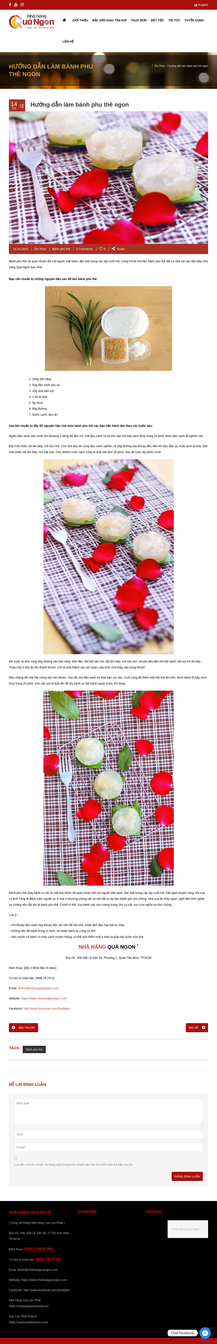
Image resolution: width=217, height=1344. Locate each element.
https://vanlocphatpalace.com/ (28, 1322)
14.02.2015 (20, 249)
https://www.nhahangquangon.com (44, 998)
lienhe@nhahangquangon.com (38, 988)
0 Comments (84, 249)
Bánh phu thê (61, 249)
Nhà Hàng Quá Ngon (186, 1229)
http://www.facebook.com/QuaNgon (47, 1008)
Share (118, 249)
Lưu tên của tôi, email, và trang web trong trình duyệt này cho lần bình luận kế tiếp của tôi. (74, 1164)
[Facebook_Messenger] (205, 1333)
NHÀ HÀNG (92, 947)
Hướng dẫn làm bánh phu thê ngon (80, 104)
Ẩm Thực (159, 66)
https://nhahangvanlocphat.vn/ (29, 1306)
